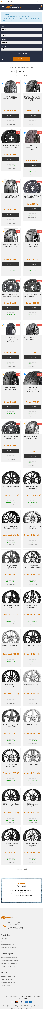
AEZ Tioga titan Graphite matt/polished (32, 567)
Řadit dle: (13, 71)
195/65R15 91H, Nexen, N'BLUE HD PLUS (32, 438)
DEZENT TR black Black (32, 645)
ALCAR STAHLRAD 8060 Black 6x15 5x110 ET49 (32, 196)
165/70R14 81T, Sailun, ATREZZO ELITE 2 (32, 339)
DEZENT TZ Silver (32, 764)
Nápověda (4, 939)
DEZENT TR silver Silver (32, 685)
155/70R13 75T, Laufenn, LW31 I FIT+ (10, 97)
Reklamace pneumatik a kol (9, 963)
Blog (2, 942)
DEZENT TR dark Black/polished (11, 686)
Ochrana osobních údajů (8, 966)
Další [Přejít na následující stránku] (27, 76)
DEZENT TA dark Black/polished (32, 606)
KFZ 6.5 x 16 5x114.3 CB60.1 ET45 (11, 438)
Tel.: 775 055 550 (6, 2)
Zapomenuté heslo (7, 979)
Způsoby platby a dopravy (9, 958)
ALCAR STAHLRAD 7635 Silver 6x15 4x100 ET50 (10, 147)
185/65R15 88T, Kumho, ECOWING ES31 (32, 246)
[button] (40, 7)
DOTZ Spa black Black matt (11, 805)
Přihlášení (39, 2)
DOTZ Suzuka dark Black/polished (32, 845)
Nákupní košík (5, 985)
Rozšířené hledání (21, 54)
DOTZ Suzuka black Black (11, 845)
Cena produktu (23, 71)
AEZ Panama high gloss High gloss (32, 527)
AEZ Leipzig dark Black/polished (32, 487)
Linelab (25, 999)
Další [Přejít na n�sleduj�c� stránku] (27, 869)
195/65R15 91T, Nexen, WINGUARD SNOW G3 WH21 (32, 98)
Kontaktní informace (7, 945)
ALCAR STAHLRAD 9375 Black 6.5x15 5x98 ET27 (10, 295)
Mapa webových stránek (8, 948)
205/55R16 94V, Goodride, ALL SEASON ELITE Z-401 (11, 340)
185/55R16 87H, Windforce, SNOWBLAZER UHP (32, 389)
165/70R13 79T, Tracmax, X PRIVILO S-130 (32, 148)
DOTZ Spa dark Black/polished (32, 805)
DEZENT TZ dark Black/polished (11, 765)
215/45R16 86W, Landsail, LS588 (11, 388)
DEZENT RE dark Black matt (11, 606)
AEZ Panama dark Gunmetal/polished (11, 527)
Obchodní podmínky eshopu (10, 960)
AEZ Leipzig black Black (11, 486)
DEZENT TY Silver (32, 724)
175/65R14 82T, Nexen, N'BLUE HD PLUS (11, 196)
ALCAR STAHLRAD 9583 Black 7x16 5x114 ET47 (32, 295)
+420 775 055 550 (15, 928)
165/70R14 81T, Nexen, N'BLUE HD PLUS (11, 246)
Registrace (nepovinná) (8, 976)
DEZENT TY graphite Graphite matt (10, 725)
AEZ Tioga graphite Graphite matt (11, 567)
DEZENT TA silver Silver (10, 645)
